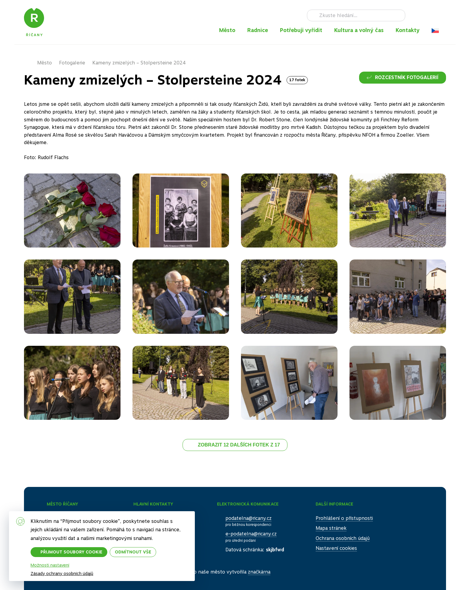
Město (227, 30)
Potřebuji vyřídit (301, 30)
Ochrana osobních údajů (343, 538)
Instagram (423, 15)
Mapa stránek (331, 528)
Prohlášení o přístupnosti (344, 518)
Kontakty (408, 30)
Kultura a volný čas (359, 30)
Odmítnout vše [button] (133, 552)
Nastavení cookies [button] (336, 548)
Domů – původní (30, 63)
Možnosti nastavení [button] (50, 565)
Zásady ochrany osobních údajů (62, 573)
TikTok (432, 15)
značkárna (259, 572)
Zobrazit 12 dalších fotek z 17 (239, 444)
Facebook (413, 15)
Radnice (257, 30)
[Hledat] (356, 16)
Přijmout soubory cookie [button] (71, 552)
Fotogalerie (72, 63)
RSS (442, 15)
